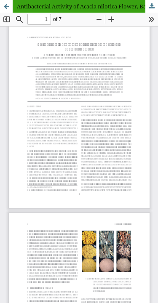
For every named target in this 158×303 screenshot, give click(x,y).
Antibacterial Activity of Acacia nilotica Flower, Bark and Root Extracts (87, 6)
